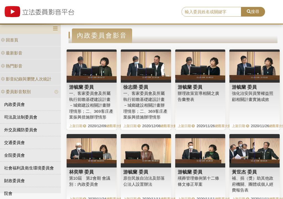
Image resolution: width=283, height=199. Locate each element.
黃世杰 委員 (244, 171)
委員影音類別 (16, 91)
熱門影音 (11, 66)
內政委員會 (14, 104)
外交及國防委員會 (20, 129)
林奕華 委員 (81, 171)
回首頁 (9, 40)
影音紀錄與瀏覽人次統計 (26, 79)
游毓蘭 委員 (81, 87)
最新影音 (11, 53)
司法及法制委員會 (20, 117)
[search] (211, 12)
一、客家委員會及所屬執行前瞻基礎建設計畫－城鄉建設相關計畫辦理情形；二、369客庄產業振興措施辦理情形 (91, 105)
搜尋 (253, 11)
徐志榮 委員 (135, 87)
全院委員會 (14, 155)
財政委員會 (14, 180)
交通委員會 (14, 142)
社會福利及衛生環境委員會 (29, 168)
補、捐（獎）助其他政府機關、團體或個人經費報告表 (252, 184)
